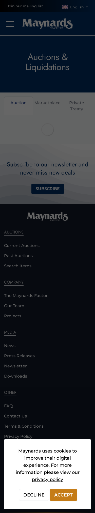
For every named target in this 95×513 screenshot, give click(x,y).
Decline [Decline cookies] (34, 495)
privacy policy (47, 479)
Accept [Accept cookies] (63, 495)
